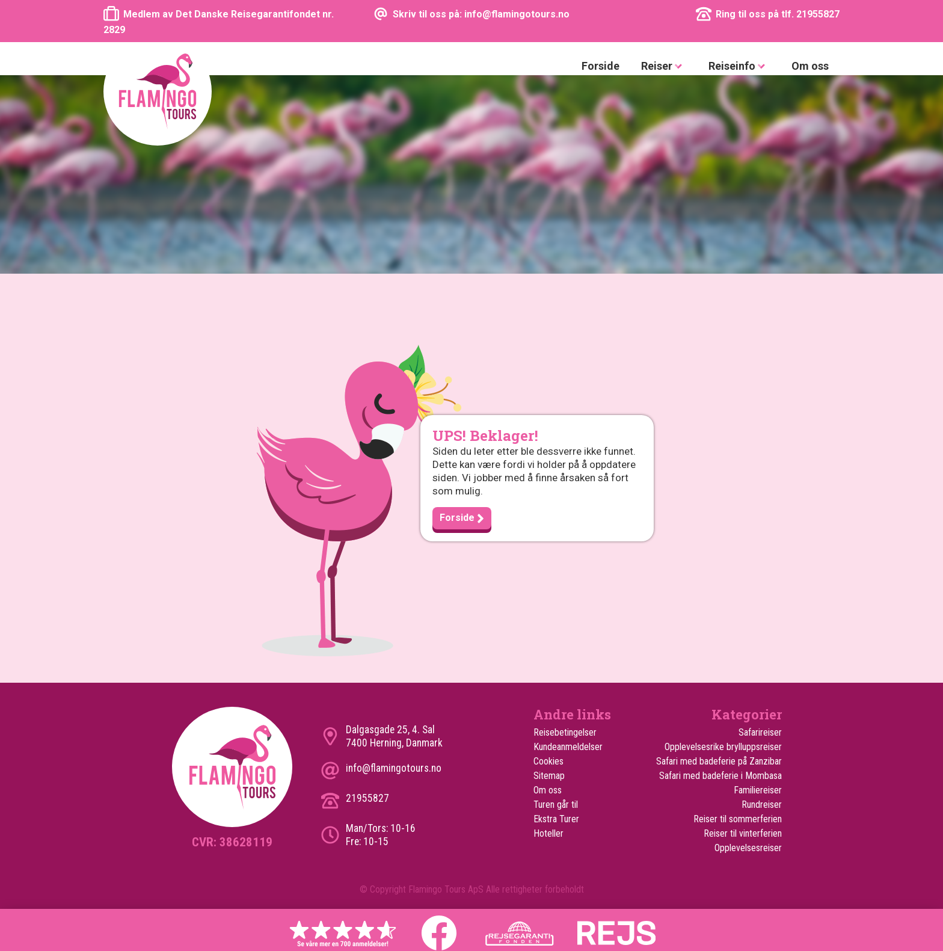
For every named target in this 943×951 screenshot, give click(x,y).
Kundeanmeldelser (568, 746)
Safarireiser (760, 732)
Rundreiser (762, 804)
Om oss (810, 66)
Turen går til (555, 804)
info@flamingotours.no (393, 768)
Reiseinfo (739, 66)
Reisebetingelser (565, 732)
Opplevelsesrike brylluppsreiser (723, 746)
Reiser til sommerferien (737, 819)
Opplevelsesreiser (748, 848)
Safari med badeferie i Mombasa (720, 775)
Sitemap (549, 775)
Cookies (548, 761)
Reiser (664, 66)
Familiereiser (758, 790)
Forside (600, 66)
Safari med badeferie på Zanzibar (719, 761)
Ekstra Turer (556, 819)
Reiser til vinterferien (743, 833)
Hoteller (548, 833)
